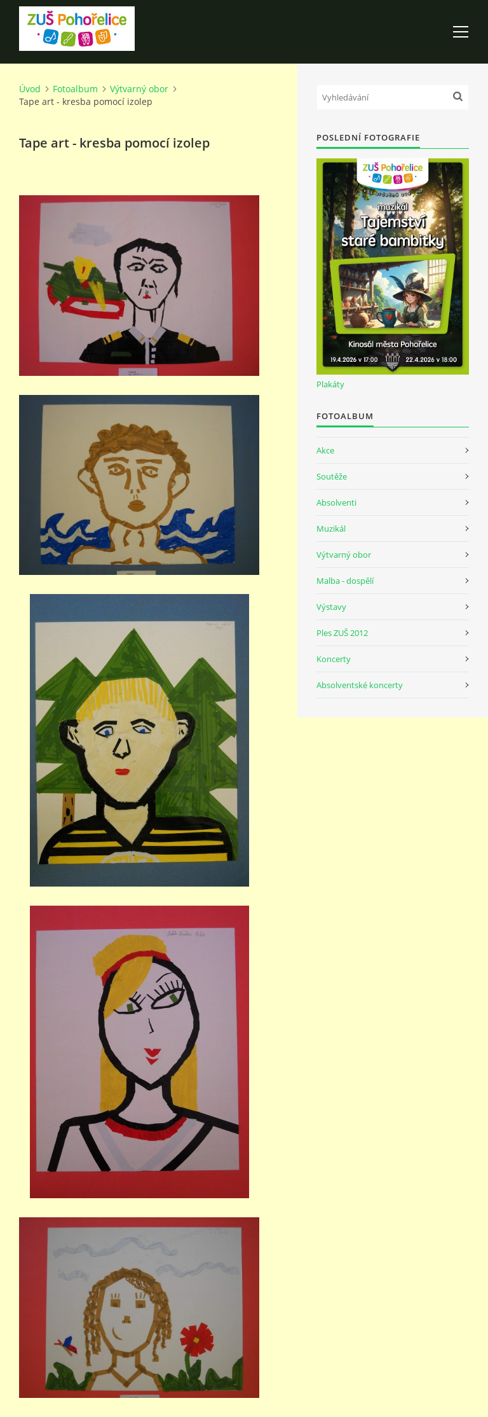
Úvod (30, 89)
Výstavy (331, 606)
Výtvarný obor (139, 89)
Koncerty (333, 659)
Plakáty (330, 384)
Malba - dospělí (345, 580)
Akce (325, 450)
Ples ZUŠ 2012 (342, 633)
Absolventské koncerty (359, 685)
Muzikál (331, 528)
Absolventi (336, 502)
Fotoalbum (75, 89)
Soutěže (331, 476)
